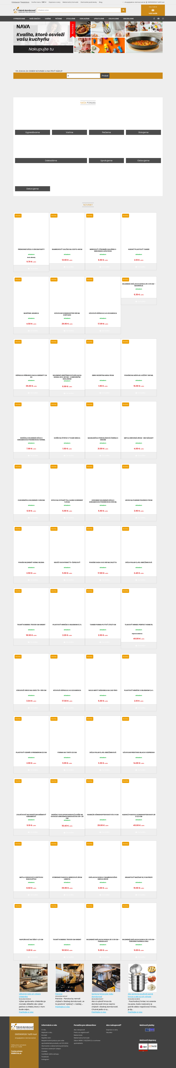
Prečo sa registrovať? (81, 1032)
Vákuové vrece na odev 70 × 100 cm (31, 690)
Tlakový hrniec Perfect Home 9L (139, 625)
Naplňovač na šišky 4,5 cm (31, 939)
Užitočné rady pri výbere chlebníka (30, 995)
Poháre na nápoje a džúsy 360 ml (138, 375)
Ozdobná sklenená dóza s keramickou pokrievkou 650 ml (103, 501)
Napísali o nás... (47, 1032)
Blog (100, 2)
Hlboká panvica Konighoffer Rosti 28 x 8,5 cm (138, 815)
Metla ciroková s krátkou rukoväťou (31, 878)
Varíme (48, 19)
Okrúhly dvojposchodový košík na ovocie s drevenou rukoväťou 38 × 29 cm (67, 816)
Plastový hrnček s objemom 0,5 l (67, 625)
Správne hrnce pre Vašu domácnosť (102, 995)
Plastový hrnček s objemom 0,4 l (138, 690)
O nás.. (43, 1030)
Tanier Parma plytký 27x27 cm (103, 625)
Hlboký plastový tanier (138, 249)
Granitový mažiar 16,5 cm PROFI (139, 877)
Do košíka (32, 268)
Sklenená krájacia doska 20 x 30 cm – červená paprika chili (138, 940)
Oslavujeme (114, 19)
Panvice (58, 994)
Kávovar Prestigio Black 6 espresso (139, 752)
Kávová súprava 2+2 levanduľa (103, 313)
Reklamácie (78, 1035)
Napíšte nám (46, 1038)
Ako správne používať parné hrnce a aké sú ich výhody (140, 995)
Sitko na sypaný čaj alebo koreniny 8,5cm (67, 501)
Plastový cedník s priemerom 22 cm (31, 752)
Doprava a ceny (54, 2)
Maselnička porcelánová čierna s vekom (103, 439)
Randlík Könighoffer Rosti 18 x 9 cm (103, 815)
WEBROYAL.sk (16, 1053)
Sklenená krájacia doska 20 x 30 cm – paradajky (102, 940)
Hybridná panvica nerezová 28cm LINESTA (67, 878)
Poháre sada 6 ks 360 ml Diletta (103, 562)
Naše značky (35, 19)
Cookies (44, 1051)
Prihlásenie (16, 2)
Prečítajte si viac (26, 1012)
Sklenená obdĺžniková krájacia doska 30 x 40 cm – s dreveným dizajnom (67, 377)
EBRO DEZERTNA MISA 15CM (103, 375)
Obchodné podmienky (89, 2)
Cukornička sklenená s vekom (31, 500)
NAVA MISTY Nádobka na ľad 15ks (103, 690)
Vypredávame (19, 19)
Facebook (44, 1057)
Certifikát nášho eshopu (50, 1054)
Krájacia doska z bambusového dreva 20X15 (103, 878)
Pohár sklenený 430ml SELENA (31, 562)
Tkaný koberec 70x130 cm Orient (31, 625)
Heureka (109, 1032)
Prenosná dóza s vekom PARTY (31, 249)
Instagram (45, 1059)
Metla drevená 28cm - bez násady (138, 438)
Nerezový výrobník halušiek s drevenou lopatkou (103, 250)
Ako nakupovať (79, 1030)
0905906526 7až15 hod (154, 2)
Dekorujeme (128, 19)
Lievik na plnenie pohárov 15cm (138, 500)
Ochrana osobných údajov (51, 1049)
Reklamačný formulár (70, 2)
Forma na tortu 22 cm (67, 752)
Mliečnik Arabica (31, 313)
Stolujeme (70, 19)
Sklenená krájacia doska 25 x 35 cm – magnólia (138, 285)
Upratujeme (99, 19)
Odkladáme (84, 19)
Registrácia (25, 2)
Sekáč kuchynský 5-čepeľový (67, 562)
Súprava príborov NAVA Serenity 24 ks (31, 376)
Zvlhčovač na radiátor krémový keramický (31, 815)
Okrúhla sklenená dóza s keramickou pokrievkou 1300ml (31, 439)
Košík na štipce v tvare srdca (67, 438)
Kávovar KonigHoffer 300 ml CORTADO (67, 314)
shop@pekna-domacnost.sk (135, 2)
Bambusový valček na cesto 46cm (67, 249)
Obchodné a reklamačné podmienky (54, 1046)
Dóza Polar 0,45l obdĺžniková (138, 562)
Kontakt (44, 1035)
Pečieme (58, 19)
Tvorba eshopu (16, 1051)
